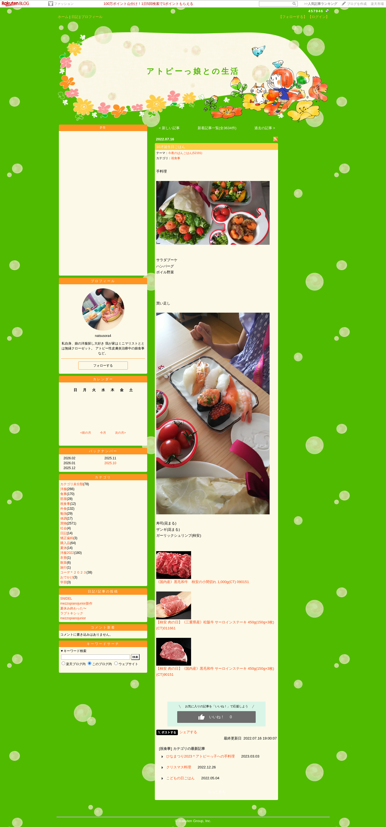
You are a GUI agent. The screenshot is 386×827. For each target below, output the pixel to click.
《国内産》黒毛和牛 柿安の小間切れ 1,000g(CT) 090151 (202, 582)
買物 (63, 523)
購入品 (65, 543)
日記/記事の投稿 (103, 591)
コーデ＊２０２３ (73, 572)
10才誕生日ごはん (170, 147)
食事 (63, 494)
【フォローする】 (293, 17)
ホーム (63, 17)
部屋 (63, 499)
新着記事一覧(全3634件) (217, 128)
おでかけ (66, 577)
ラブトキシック (71, 613)
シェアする (188, 732)
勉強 (63, 513)
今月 (103, 432)
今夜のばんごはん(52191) (185, 153)
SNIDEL (66, 598)
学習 (63, 582)
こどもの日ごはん (180, 778)
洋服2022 (67, 553)
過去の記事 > (264, 128)
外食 (63, 509)
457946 (315, 11)
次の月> (120, 432)
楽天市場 (377, 4)
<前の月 (85, 432)
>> (320, 4)
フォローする (103, 365)
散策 (63, 563)
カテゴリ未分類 (71, 484)
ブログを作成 (357, 4)
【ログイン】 (318, 17)
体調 (63, 518)
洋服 (63, 489)
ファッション (64, 4)
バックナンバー (103, 451)
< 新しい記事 (169, 128)
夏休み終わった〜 (73, 608)
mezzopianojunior (73, 618)
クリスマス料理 (178, 767)
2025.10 (110, 463)
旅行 (63, 567)
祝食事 (65, 504)
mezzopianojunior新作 (76, 603)
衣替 (63, 558)
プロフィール (91, 17)
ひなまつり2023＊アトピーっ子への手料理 (200, 756)
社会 (63, 528)
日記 (75, 17)
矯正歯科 (66, 538)
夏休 (63, 548)
